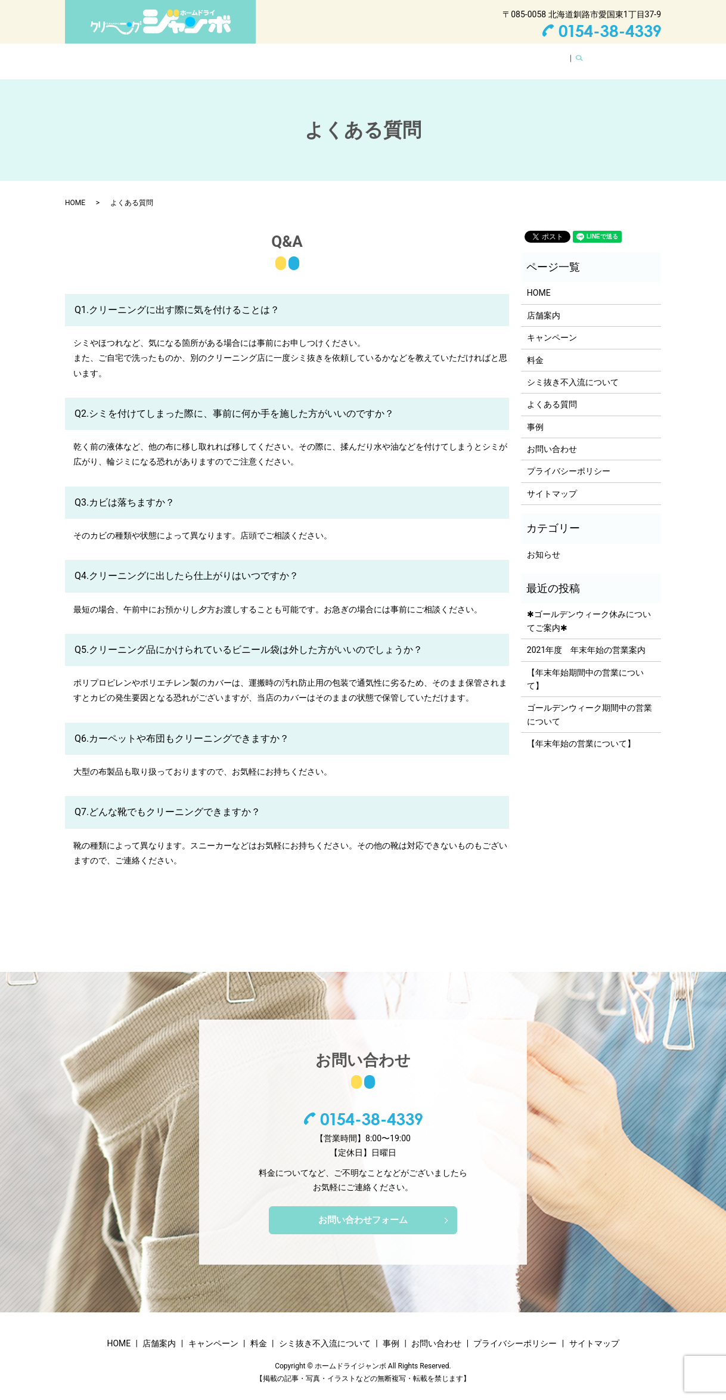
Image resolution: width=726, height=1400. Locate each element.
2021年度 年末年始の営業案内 (586, 638)
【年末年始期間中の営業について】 (585, 667)
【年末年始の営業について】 (581, 732)
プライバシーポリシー (568, 459)
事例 (535, 415)
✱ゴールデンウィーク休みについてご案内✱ (589, 609)
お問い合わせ (537, 55)
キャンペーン (262, 55)
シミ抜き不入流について (383, 55)
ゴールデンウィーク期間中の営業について (589, 703)
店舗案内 (203, 55)
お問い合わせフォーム (363, 1209)
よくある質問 (470, 55)
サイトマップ (552, 482)
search (584, 55)
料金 (311, 55)
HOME (158, 55)
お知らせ (543, 543)
